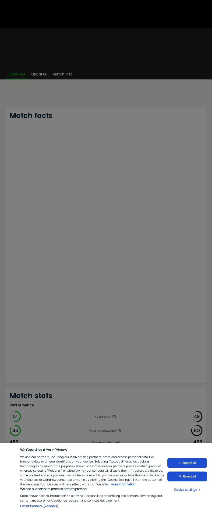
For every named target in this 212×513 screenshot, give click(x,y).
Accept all (189, 464)
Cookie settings (185, 490)
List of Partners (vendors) (39, 507)
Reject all (189, 477)
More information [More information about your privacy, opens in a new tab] (123, 485)
